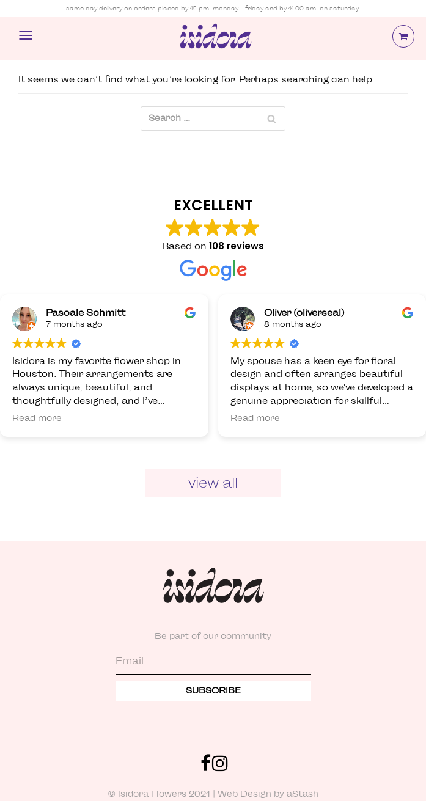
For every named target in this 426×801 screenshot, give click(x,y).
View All (213, 482)
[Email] (213, 662)
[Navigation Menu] (25, 35)
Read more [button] (37, 418)
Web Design (244, 794)
